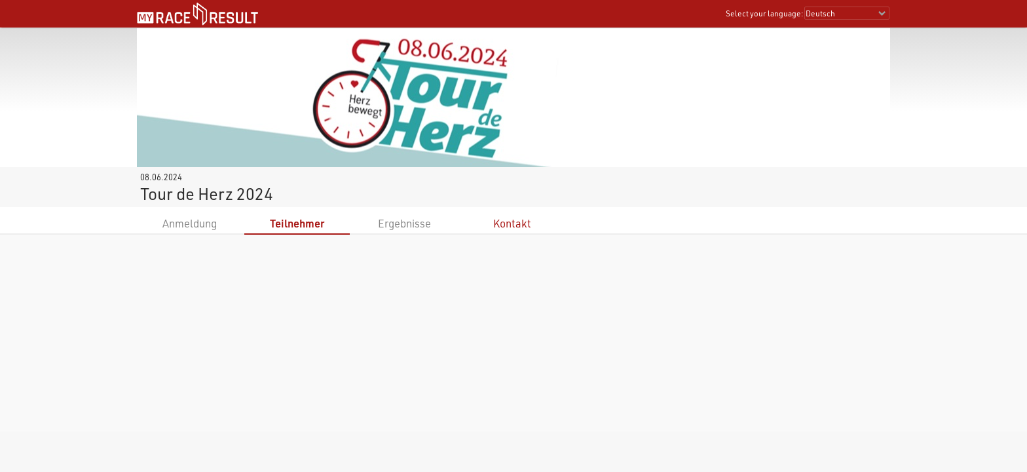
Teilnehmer (297, 223)
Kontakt (512, 223)
